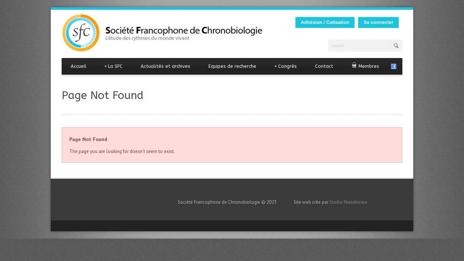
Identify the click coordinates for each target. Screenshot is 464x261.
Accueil (78, 66)
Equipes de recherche (232, 66)
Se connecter (378, 22)
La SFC (113, 66)
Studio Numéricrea (348, 202)
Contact (324, 66)
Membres (365, 65)
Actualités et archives (165, 66)
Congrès (285, 66)
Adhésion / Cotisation (325, 22)
